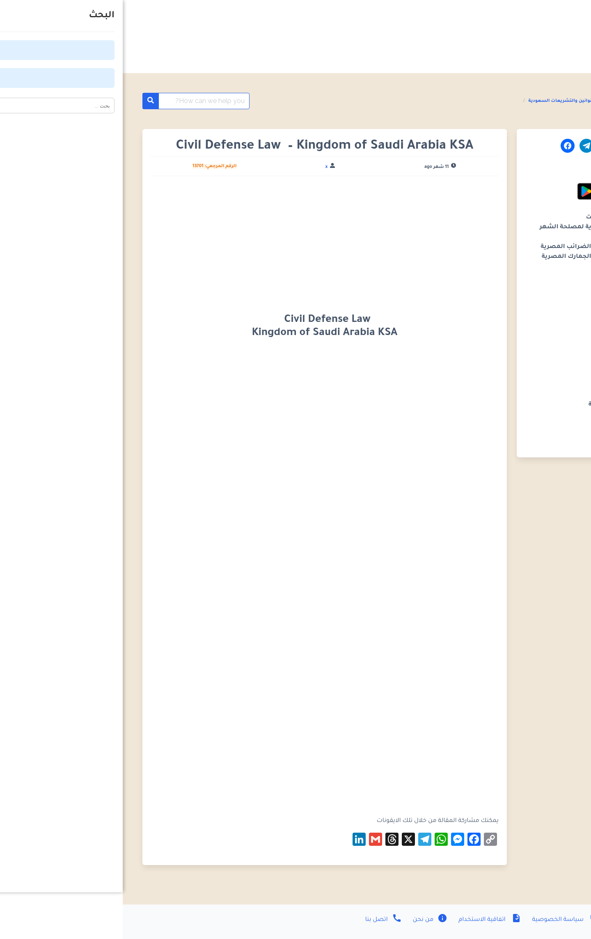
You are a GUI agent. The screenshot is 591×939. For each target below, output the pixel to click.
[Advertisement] (201, 243)
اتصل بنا (261, 920)
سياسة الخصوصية (442, 920)
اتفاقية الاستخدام (366, 920)
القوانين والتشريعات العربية (513, 101)
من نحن (307, 920)
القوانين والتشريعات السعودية (439, 101)
